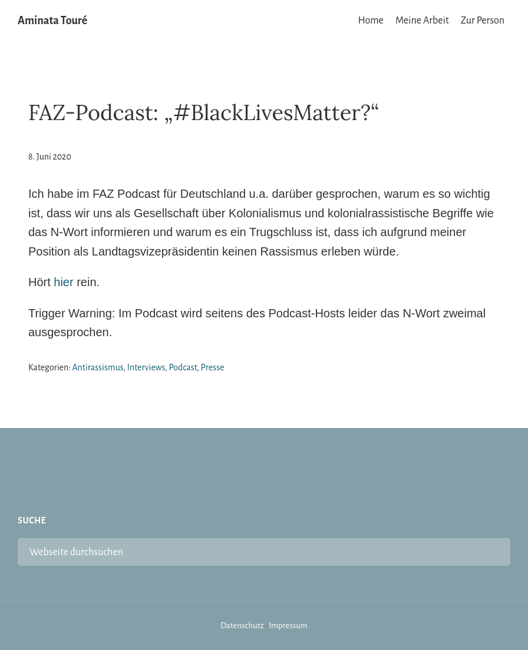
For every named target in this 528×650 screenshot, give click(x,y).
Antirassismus (97, 367)
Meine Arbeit (422, 20)
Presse (213, 367)
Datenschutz (242, 625)
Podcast (183, 367)
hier (63, 282)
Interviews (146, 367)
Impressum (288, 625)
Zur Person (482, 20)
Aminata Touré (52, 20)
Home (371, 20)
